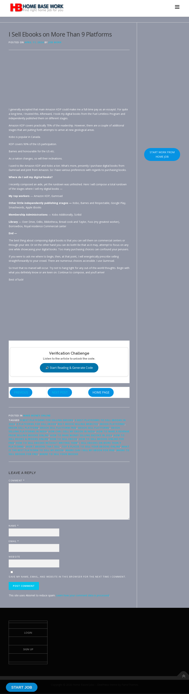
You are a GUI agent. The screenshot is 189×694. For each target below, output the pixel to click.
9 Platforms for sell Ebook (36, 424)
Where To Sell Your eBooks (59, 454)
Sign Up (28, 650)
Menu (177, 7)
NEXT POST (60, 392)
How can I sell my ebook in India (72, 431)
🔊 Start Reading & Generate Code (69, 368)
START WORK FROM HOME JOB (162, 154)
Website (14, 556)
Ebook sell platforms (94, 427)
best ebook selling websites (78, 424)
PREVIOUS (21, 392)
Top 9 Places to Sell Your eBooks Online (91, 446)
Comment (17, 480)
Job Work (55, 42)
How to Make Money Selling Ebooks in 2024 (81, 435)
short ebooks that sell (43, 446)
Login (28, 633)
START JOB (21, 687)
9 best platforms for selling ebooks (46, 420)
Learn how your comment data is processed (82, 595)
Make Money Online (37, 415)
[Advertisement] (69, 81)
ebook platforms (112, 424)
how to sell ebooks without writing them (47, 442)
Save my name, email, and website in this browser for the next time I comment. (67, 576)
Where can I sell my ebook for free (90, 450)
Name (14, 525)
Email (14, 541)
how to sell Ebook (63, 439)
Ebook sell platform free (58, 427)
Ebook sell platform (24, 427)
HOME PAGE (100, 392)
